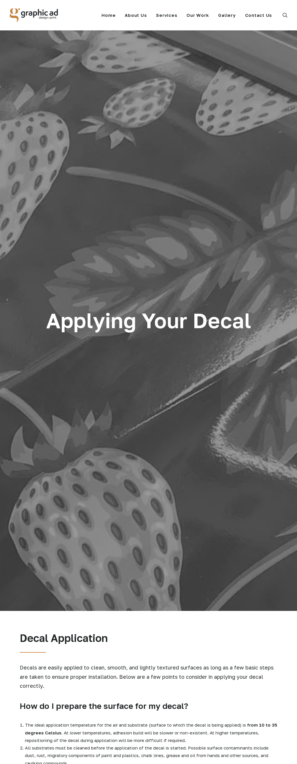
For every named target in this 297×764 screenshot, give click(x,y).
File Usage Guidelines (176, 697)
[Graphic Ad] (33, 15)
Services (166, 15)
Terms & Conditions (200, 752)
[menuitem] (108, 15)
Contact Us (258, 15)
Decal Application (172, 689)
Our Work (197, 15)
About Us (136, 15)
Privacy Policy (165, 752)
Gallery (227, 15)
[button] (285, 15)
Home (108, 15)
